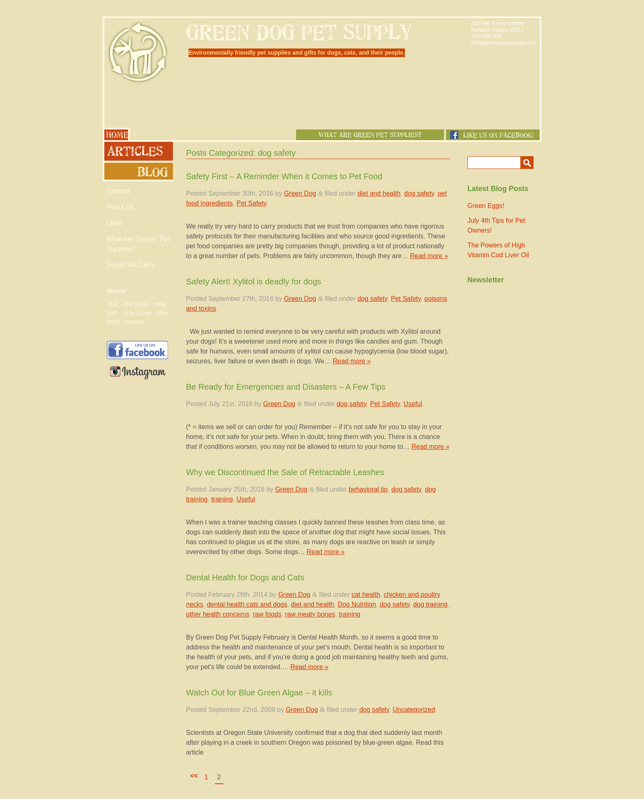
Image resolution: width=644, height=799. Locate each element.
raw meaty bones (310, 614)
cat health (366, 594)
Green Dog (300, 193)
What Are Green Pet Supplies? (370, 134)
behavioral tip (368, 489)
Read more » (429, 255)
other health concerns (217, 614)
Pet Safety (252, 203)
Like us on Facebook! (493, 134)
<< (194, 775)
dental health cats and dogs (247, 604)
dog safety (419, 193)
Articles (138, 151)
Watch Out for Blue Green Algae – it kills (259, 692)
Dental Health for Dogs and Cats (245, 577)
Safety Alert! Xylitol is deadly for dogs (253, 281)
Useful (413, 403)
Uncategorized (414, 709)
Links (114, 222)
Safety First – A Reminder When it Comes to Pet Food (284, 176)
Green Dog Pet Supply (138, 52)
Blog (138, 171)
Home (116, 134)
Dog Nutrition (357, 604)
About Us (120, 206)
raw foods (267, 614)
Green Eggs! (485, 205)
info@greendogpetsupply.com (503, 43)
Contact (118, 190)
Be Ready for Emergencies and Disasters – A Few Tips (286, 386)
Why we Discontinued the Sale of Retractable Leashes (285, 472)
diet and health (378, 193)
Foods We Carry (130, 264)
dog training (430, 604)
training (221, 499)
